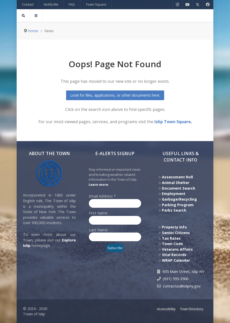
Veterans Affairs (177, 249)
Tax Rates (171, 238)
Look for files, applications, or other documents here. (115, 95)
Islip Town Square (172, 121)
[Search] (23, 15)
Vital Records (174, 254)
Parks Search (174, 210)
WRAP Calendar (176, 260)
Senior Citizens (176, 232)
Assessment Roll (177, 177)
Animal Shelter (175, 182)
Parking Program (178, 204)
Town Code (172, 243)
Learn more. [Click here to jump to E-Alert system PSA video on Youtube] (99, 184)
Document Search (178, 188)
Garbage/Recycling (179, 199)
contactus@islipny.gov (182, 286)
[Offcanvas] (36, 15)
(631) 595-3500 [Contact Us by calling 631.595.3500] (175, 278)
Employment (173, 193)
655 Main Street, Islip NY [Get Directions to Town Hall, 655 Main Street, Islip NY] (183, 271)
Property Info (174, 227)
